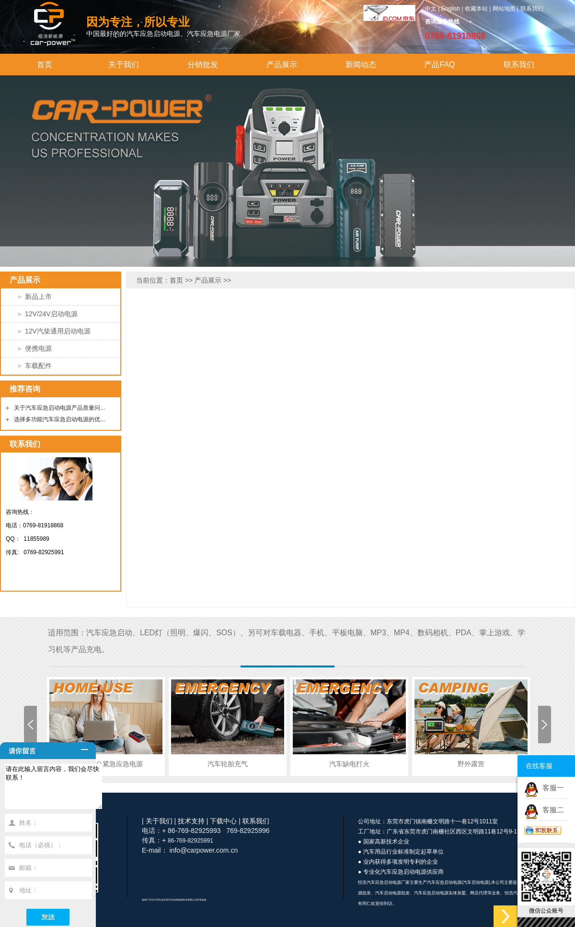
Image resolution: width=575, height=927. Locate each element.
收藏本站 (476, 8)
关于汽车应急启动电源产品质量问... (59, 407)
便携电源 (38, 348)
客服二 (551, 810)
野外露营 (471, 764)
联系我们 (531, 8)
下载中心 (223, 821)
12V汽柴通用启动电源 (58, 331)
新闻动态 (360, 64)
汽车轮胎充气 (227, 764)
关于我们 (123, 64)
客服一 (551, 788)
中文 (431, 8)
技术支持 (191, 821)
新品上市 (38, 296)
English (450, 8)
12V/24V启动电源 (51, 314)
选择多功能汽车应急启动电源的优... (59, 419)
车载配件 (38, 365)
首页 (44, 64)
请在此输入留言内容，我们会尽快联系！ (59, 791)
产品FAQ (439, 64)
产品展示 (281, 64)
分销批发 (202, 64)
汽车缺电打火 (349, 764)
